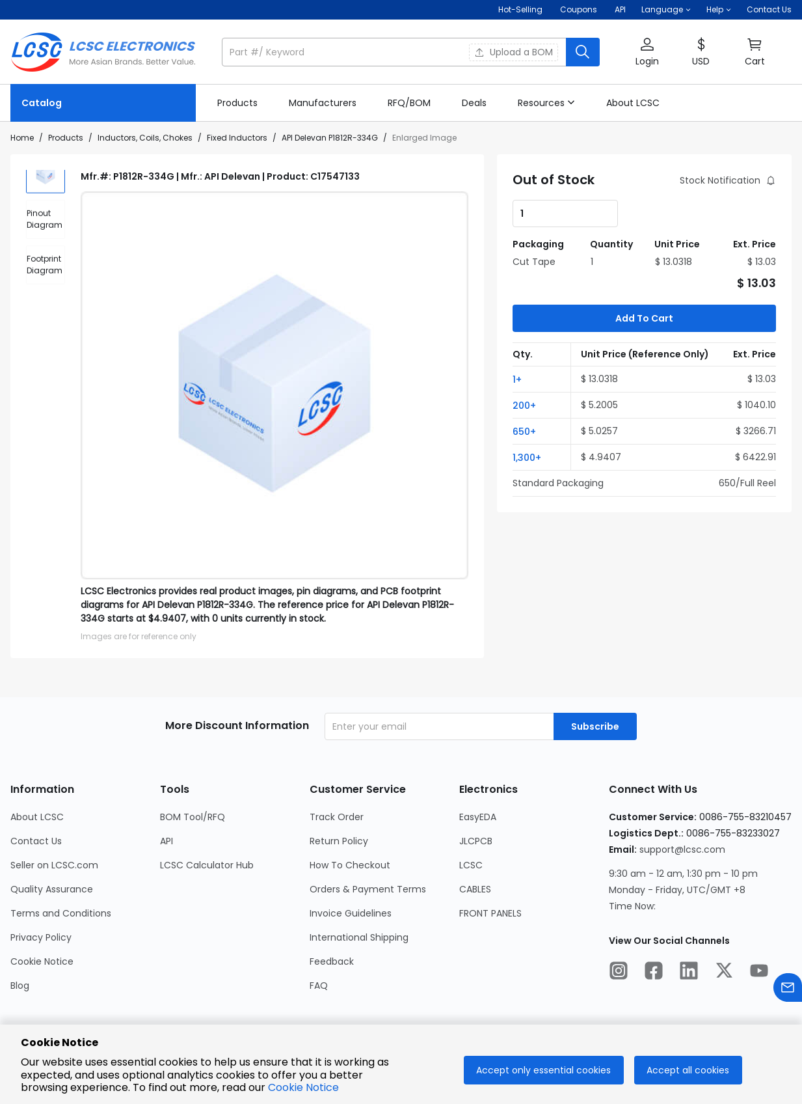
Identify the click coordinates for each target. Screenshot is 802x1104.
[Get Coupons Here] (578, 10)
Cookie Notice (303, 1087)
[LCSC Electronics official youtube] (759, 972)
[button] (666, 10)
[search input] (395, 52)
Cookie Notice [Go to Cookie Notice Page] (42, 961)
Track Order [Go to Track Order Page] (337, 816)
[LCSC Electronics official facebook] (653, 972)
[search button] (583, 52)
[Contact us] (787, 989)
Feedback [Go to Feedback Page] (332, 961)
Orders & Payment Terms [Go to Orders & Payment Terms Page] (368, 889)
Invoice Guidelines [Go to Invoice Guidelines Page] (351, 913)
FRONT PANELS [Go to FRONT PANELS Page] (490, 913)
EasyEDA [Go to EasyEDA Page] (477, 816)
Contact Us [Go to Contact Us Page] (36, 841)
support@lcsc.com (682, 849)
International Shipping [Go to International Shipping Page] (359, 937)
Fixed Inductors (237, 137)
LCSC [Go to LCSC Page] (471, 865)
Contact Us (769, 9)
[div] (45, 235)
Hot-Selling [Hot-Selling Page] (521, 9)
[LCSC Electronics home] (103, 52)
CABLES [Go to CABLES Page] (475, 889)
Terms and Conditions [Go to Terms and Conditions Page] (60, 913)
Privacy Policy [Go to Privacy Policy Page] (41, 937)
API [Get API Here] (620, 9)
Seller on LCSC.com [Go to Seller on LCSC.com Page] (54, 865)
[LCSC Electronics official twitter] (724, 972)
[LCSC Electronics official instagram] (618, 972)
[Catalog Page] (103, 103)
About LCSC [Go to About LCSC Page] (37, 816)
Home (22, 137)
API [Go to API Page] (166, 841)
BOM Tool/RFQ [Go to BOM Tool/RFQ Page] (192, 816)
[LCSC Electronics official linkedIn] (689, 972)
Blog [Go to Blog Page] (19, 985)
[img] (45, 189)
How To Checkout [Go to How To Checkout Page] (350, 865)
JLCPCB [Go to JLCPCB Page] (475, 841)
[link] (237, 102)
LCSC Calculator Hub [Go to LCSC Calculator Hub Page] (207, 865)
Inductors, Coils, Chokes (145, 137)
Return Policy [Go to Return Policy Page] (339, 841)
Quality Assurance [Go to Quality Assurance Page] (51, 889)
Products (65, 137)
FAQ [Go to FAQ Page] (319, 985)
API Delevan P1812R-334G (330, 137)
